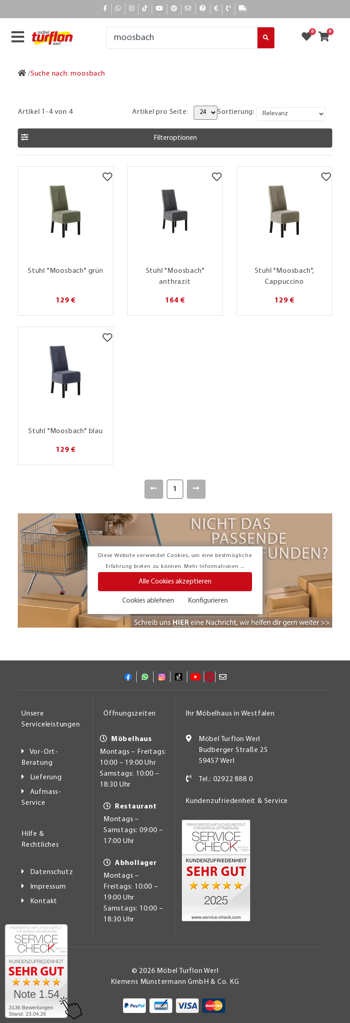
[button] (175, 138)
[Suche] (181, 38)
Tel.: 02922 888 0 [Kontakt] (226, 779)
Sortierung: (236, 112)
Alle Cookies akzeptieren (175, 581)
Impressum (48, 886)
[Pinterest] (174, 9)
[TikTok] (145, 9)
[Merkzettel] (107, 178)
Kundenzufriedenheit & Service (236, 801)
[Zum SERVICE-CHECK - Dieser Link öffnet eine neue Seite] (36, 971)
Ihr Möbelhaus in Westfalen (230, 713)
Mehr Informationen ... (214, 566)
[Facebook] (105, 9)
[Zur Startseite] (22, 73)
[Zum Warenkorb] (326, 37)
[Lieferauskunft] (243, 9)
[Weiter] (196, 489)
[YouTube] (159, 9)
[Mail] (188, 9)
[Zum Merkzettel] (309, 37)
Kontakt (44, 901)
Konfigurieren (208, 600)
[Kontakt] (228, 9)
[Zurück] (153, 489)
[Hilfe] (203, 9)
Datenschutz (51, 872)
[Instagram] (132, 9)
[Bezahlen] (216, 9)
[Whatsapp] (118, 9)
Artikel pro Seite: (160, 112)
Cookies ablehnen (148, 600)
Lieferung (46, 777)
